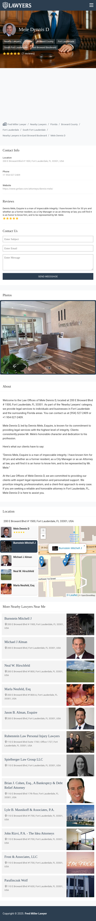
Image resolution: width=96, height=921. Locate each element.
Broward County (45, 41)
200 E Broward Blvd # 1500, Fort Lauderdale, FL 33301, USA (33, 161)
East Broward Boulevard (44, 47)
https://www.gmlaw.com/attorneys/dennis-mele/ (28, 188)
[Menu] (91, 5)
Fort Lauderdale (66, 41)
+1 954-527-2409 (11, 175)
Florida (28, 41)
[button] (65, 562)
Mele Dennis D (58, 135)
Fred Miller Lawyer (16, 124)
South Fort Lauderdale (15, 47)
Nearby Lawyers (12, 41)
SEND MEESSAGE (48, 276)
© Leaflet (72, 595)
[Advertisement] (48, 94)
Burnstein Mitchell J (70, 548)
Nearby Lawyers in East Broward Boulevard (25, 135)
